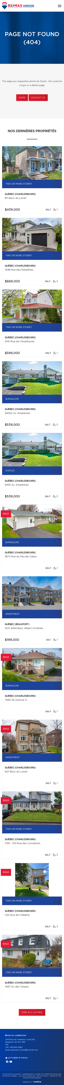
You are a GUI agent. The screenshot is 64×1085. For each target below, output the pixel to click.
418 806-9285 (16, 1047)
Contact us (38, 98)
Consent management (32, 1078)
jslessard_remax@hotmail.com (24, 1050)
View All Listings (32, 1012)
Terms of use (55, 1076)
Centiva (37, 1082)
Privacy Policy (43, 1076)
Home (22, 98)
